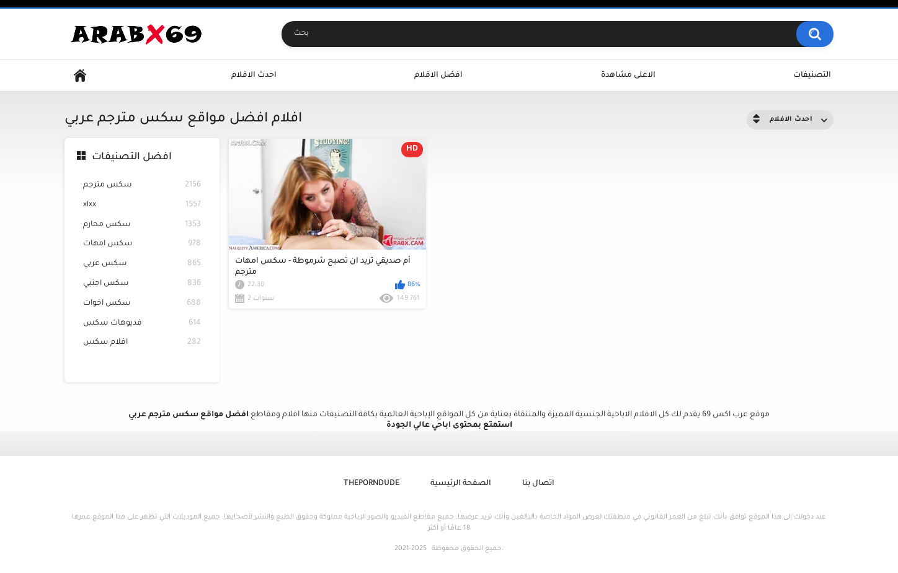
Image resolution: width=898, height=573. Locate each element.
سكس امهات (142, 244)
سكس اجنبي (142, 284)
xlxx (142, 205)
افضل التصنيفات (132, 157)
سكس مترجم (142, 185)
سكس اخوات (142, 304)
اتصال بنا (538, 483)
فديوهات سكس (142, 323)
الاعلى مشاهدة (628, 75)
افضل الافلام (438, 75)
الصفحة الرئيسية (460, 483)
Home (80, 76)
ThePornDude (371, 483)
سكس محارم (142, 225)
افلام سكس (142, 343)
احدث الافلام (254, 75)
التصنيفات (812, 75)
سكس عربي (142, 264)
